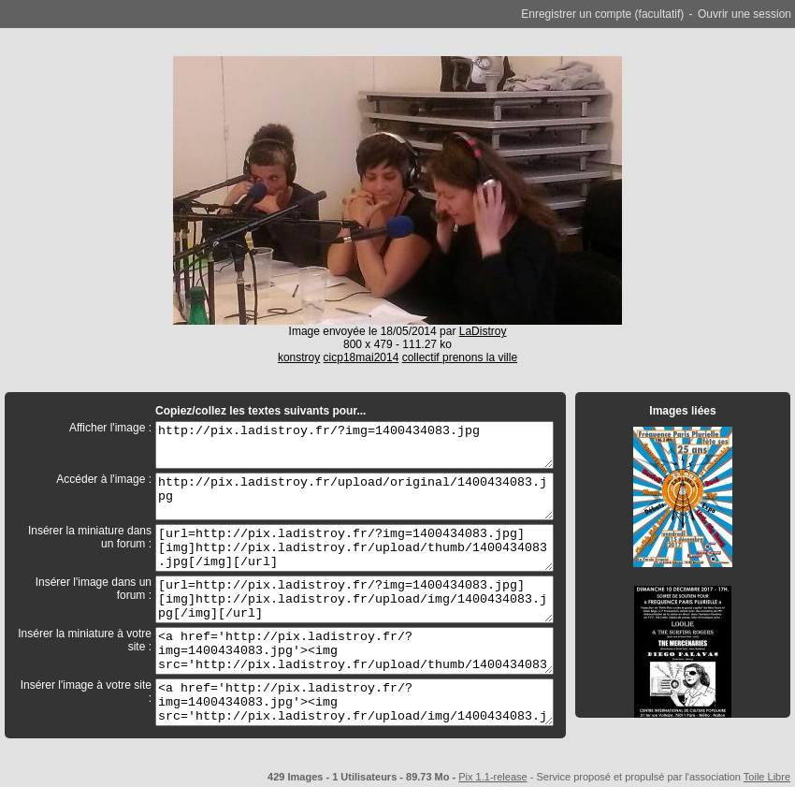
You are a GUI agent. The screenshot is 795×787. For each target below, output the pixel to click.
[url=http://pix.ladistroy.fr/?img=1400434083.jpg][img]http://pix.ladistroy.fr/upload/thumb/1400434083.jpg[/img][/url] (354, 548)
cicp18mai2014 (361, 357)
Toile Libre (767, 776)
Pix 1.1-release (492, 776)
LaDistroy (483, 331)
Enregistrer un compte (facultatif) (602, 14)
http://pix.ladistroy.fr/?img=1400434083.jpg (354, 445)
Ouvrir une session (744, 14)
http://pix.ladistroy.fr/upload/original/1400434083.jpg (354, 496)
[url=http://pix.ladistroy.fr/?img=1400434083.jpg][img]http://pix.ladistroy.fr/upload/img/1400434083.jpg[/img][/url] (354, 599)
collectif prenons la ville (459, 357)
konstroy (299, 357)
